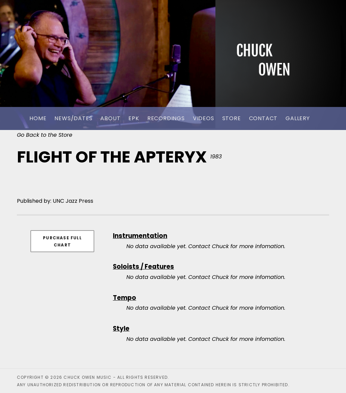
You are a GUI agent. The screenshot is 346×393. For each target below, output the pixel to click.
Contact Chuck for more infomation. (236, 246)
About (110, 118)
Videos (203, 118)
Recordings (166, 118)
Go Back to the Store (44, 135)
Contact (263, 118)
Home (37, 118)
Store (231, 118)
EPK (133, 118)
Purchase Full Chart (62, 241)
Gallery (298, 118)
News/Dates (73, 118)
